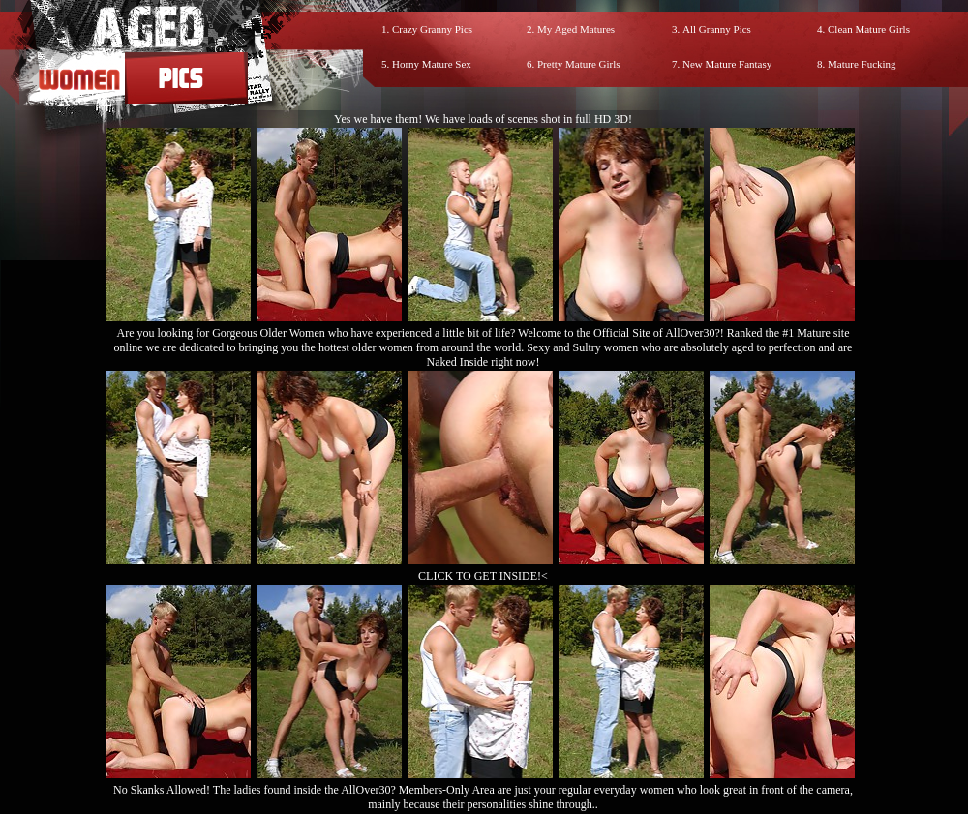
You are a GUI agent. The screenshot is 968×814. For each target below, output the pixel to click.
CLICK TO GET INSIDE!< (483, 576)
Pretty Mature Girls (578, 64)
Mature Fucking (862, 64)
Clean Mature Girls (869, 29)
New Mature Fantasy (726, 64)
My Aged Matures (576, 29)
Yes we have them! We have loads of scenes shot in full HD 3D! (483, 119)
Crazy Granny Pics (432, 29)
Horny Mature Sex (431, 64)
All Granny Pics (716, 29)
